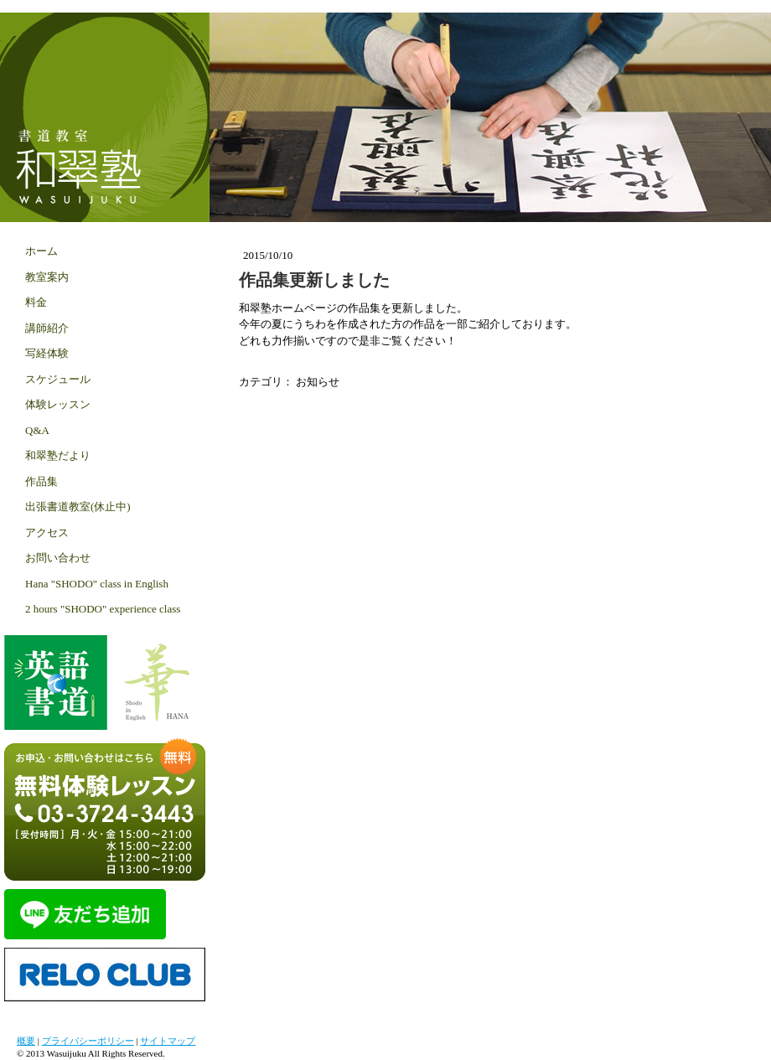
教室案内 (47, 277)
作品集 (41, 481)
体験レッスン (58, 404)
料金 (36, 302)
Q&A (37, 430)
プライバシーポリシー (88, 1041)
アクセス (47, 532)
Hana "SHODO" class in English (96, 583)
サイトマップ (167, 1041)
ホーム (41, 251)
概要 (26, 1041)
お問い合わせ (58, 557)
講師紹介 (47, 328)
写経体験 (47, 353)
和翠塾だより (58, 455)
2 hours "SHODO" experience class (102, 608)
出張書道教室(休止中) (78, 506)
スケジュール (58, 379)
